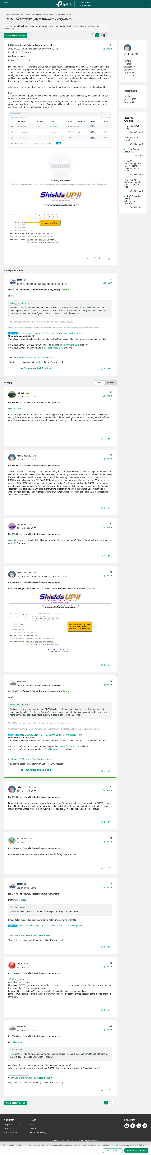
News (32, 1124)
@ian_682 (13, 540)
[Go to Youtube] (126, 1125)
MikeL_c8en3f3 (17, 303)
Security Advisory (38, 1132)
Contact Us (9, 1128)
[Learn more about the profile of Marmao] (12, 965)
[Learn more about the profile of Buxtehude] (12, 840)
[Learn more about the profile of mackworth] (12, 526)
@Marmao (18, 1042)
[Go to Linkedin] (144, 1125)
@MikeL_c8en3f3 (16, 408)
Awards (33, 1128)
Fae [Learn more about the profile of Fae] (24, 280)
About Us (9, 1119)
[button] (6, 4)
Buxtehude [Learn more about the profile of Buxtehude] (22, 838)
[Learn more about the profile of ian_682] (12, 394)
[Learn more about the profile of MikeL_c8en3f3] (12, 457)
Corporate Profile (12, 1124)
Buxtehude (15, 907)
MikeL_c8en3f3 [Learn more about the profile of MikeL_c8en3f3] (24, 456)
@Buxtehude (19, 900)
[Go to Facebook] (132, 1125)
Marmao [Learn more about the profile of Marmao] (21, 963)
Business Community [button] (85, 4)
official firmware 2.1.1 (53, 348)
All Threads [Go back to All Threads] (26, 14)
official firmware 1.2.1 (69, 345)
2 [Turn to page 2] (101, 35)
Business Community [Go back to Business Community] (12, 14)
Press (33, 1119)
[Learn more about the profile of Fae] (12, 282)
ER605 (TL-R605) (23, 52)
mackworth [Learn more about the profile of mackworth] (22, 524)
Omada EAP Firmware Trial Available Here (31, 357)
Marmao (13, 1049)
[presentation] (12, 282)
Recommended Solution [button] (36, 368)
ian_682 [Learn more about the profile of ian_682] (20, 393)
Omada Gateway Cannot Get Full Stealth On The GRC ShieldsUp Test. (50, 333)
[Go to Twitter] (138, 1126)
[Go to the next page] (106, 35)
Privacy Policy (10, 1132)
